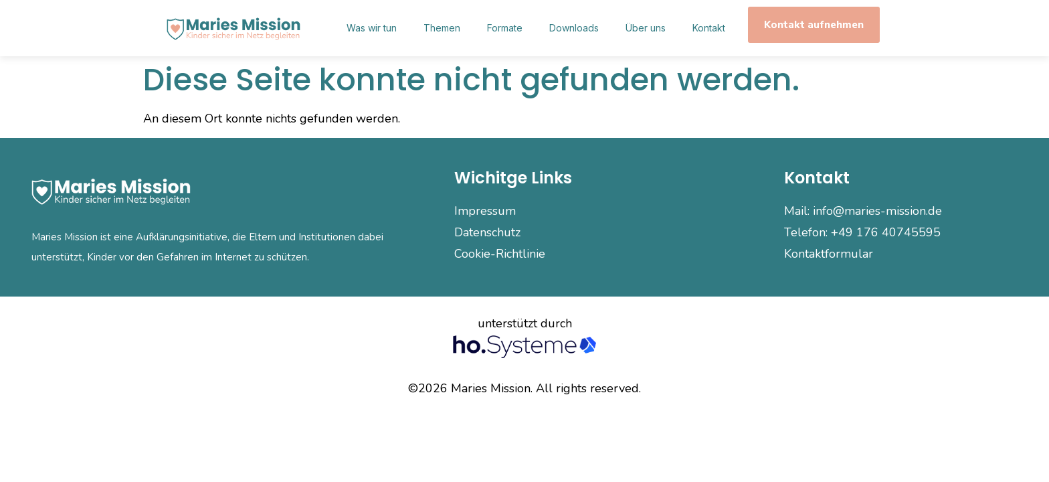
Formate (504, 27)
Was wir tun (372, 27)
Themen (441, 27)
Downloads (574, 27)
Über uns (646, 27)
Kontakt (708, 27)
